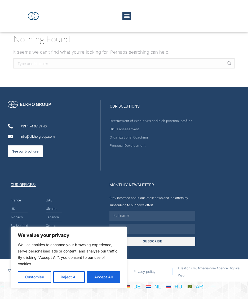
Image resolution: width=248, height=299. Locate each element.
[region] (69, 257)
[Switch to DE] (132, 286)
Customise (34, 277)
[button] (126, 16)
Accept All (103, 277)
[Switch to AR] (195, 286)
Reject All (69, 277)
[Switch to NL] (153, 286)
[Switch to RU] (174, 286)
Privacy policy (145, 271)
